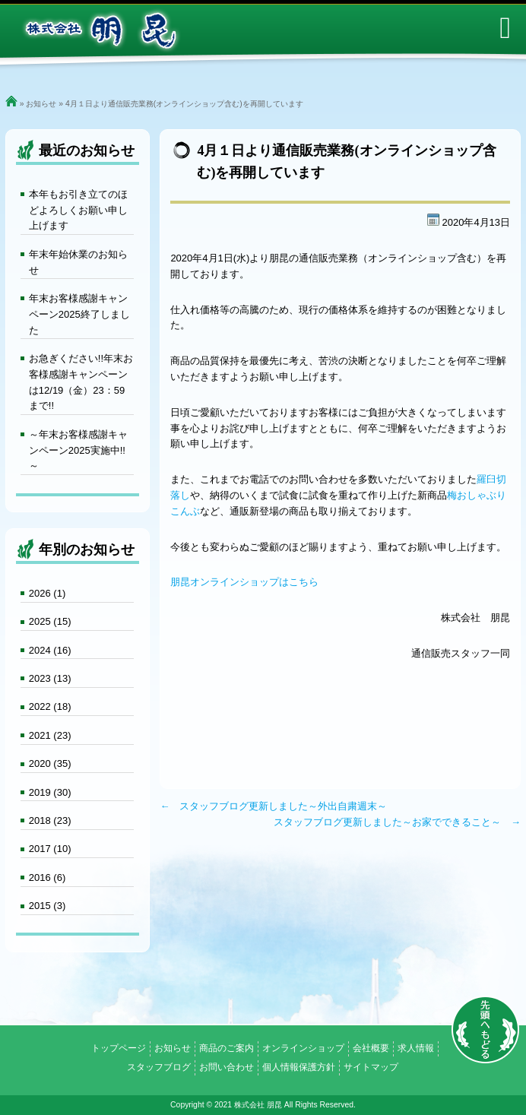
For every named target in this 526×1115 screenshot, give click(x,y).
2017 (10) (50, 848)
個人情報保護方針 (298, 1067)
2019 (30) (50, 792)
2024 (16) (50, 650)
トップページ (118, 1048)
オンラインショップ (303, 1048)
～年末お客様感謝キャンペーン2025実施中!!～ (78, 450)
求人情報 (416, 1048)
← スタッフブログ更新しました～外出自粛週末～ (273, 806)
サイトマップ (371, 1067)
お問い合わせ (226, 1067)
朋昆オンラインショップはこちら (244, 582)
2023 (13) (50, 678)
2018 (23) (50, 820)
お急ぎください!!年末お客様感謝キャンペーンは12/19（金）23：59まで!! (81, 382)
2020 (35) (50, 763)
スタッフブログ (159, 1067)
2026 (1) (47, 593)
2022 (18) (50, 706)
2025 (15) (50, 621)
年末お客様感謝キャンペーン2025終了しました (79, 314)
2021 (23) (50, 735)
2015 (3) (47, 905)
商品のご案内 (226, 1048)
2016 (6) (47, 877)
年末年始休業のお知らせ (78, 262)
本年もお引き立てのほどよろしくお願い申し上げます (78, 210)
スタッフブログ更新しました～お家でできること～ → (397, 822)
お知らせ (41, 104)
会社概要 (371, 1048)
